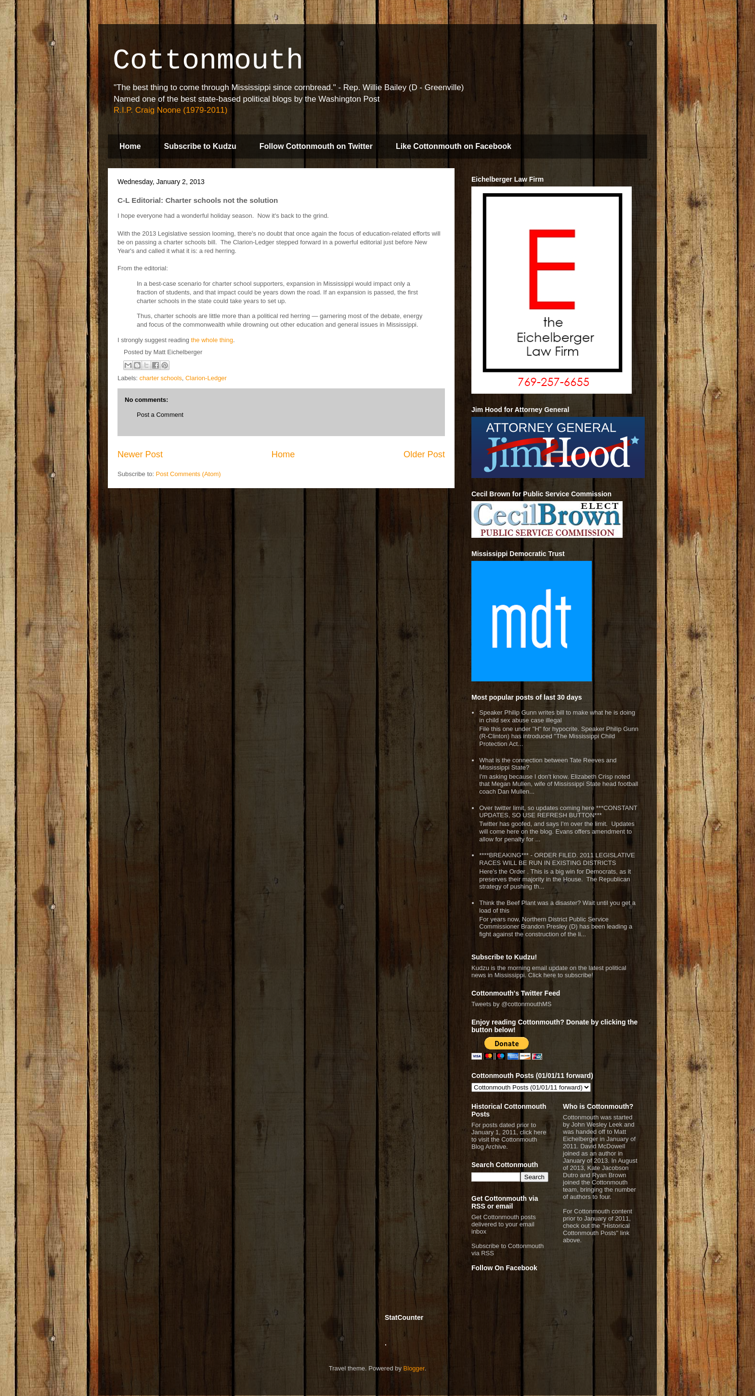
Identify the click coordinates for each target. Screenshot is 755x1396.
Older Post (424, 454)
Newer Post (140, 454)
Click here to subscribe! (560, 975)
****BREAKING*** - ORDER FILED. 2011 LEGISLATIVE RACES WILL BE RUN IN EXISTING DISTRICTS (557, 858)
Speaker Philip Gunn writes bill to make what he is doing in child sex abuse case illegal (557, 716)
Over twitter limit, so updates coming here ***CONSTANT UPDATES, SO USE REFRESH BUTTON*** (558, 811)
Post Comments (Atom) (188, 474)
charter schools (161, 378)
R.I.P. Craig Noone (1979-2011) (170, 110)
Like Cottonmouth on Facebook (453, 146)
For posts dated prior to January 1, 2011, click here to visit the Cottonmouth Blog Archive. (508, 1135)
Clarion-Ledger (206, 378)
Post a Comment (160, 414)
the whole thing (212, 340)
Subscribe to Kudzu (200, 146)
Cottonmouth (208, 60)
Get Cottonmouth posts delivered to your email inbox (503, 1224)
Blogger (414, 1368)
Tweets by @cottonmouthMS (511, 1004)
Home (130, 146)
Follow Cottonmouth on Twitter (316, 146)
